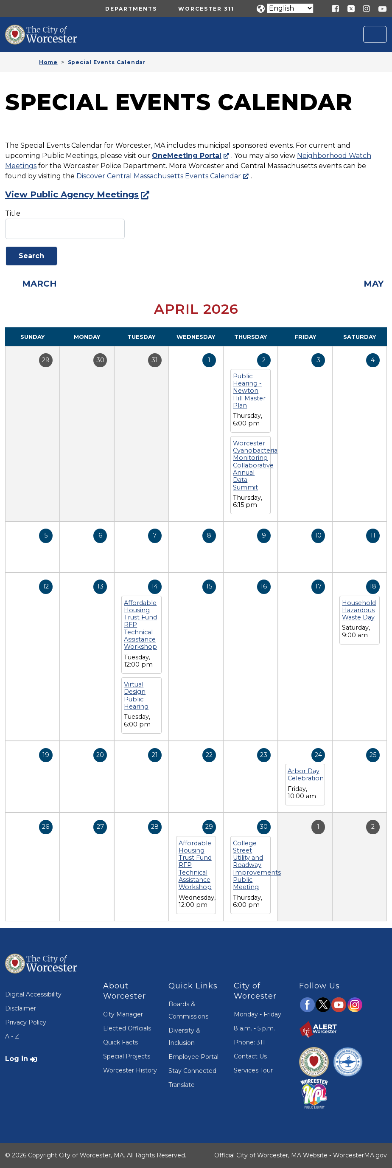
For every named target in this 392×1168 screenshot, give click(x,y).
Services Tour (253, 1070)
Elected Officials (127, 1028)
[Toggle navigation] (375, 34)
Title (12, 213)
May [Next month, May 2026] (374, 284)
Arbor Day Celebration (306, 774)
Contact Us (250, 1056)
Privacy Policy (25, 1022)
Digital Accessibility (33, 994)
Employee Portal (193, 1057)
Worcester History (130, 1070)
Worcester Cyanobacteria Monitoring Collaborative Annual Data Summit (255, 465)
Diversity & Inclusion (184, 1037)
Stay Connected (192, 1071)
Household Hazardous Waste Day (359, 610)
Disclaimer (20, 1008)
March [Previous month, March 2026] (39, 284)
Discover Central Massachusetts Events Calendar (158, 176)
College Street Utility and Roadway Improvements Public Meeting (257, 865)
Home (48, 62)
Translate (181, 1085)
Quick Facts (120, 1042)
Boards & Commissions (188, 1010)
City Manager (123, 1014)
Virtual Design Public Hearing (136, 695)
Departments (131, 9)
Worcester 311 (206, 9)
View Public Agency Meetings (72, 194)
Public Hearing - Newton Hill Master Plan (249, 390)
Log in (16, 1059)
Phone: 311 (249, 1042)
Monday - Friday (257, 1014)
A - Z (12, 1036)
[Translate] (290, 8)
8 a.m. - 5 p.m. (254, 1028)
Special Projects (126, 1056)
